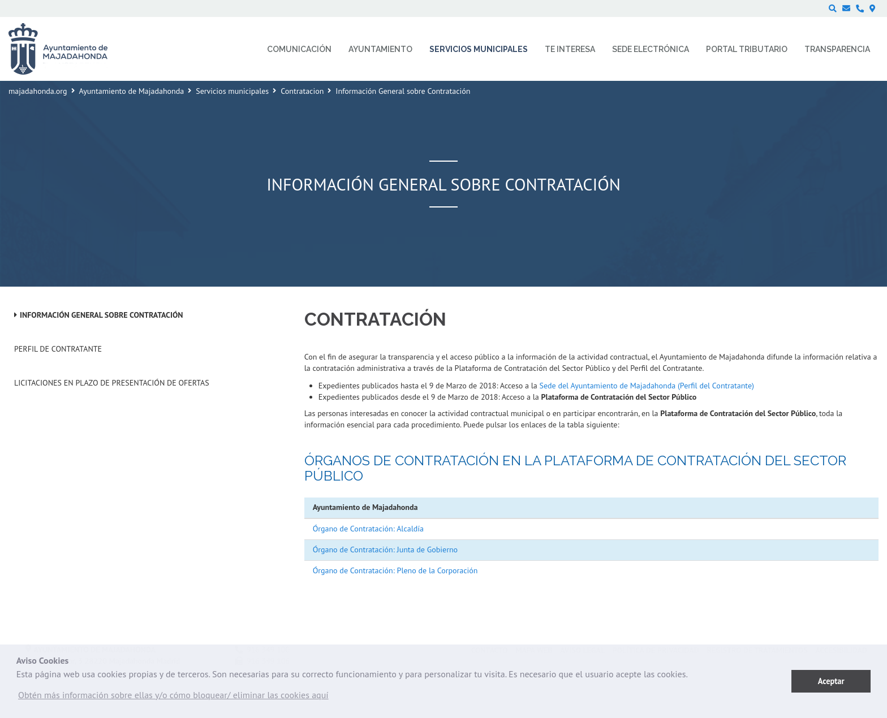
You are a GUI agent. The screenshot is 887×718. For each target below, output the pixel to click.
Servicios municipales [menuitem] (478, 49)
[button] (173, 697)
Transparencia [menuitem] (837, 49)
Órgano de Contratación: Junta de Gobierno (385, 549)
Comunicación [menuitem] (299, 49)
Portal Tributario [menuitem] (746, 49)
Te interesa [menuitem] (570, 49)
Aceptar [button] (831, 681)
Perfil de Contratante (58, 349)
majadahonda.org (37, 91)
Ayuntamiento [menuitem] (380, 49)
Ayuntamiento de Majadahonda (131, 91)
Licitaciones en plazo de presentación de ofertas (111, 383)
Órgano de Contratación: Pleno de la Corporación (395, 570)
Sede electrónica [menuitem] (650, 49)
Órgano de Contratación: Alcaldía (368, 529)
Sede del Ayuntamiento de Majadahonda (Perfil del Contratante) (647, 385)
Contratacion (302, 91)
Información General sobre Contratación (101, 315)
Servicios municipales (232, 91)
